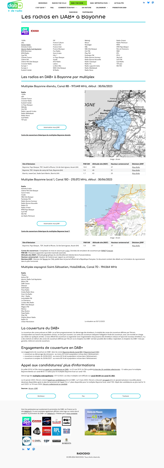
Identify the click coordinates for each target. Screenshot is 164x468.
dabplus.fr (28, 411)
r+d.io (67, 251)
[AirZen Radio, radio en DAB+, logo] (26, 421)
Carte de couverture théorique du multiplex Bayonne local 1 (45, 231)
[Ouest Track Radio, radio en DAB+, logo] (26, 431)
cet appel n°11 (108, 380)
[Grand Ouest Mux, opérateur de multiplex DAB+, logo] (26, 441)
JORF (36, 388)
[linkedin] (144, 2)
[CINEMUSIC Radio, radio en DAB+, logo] (46, 421)
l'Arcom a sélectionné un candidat (55, 384)
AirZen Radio (26, 45)
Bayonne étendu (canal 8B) (72, 352)
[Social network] (148, 2)
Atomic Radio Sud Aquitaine (31, 49)
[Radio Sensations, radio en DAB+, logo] (46, 431)
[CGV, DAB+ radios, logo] (46, 441)
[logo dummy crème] (76, 421)
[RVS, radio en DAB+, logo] (66, 431)
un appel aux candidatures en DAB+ (56, 369)
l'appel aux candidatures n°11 (58, 380)
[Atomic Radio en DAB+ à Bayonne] (35, 31)
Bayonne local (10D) (91, 352)
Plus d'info (136, 167)
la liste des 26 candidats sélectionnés (106, 369)
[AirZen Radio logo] (25, 31)
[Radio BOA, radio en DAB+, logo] (36, 431)
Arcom (45, 259)
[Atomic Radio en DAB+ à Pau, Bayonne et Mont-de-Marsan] (36, 421)
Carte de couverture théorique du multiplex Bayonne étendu (46, 135)
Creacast (110, 251)
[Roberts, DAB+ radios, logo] (66, 441)
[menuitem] (44, 3)
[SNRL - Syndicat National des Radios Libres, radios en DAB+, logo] (36, 441)
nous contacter (72, 413)
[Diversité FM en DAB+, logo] (56, 421)
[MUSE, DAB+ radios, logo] (56, 441)
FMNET (103, 251)
